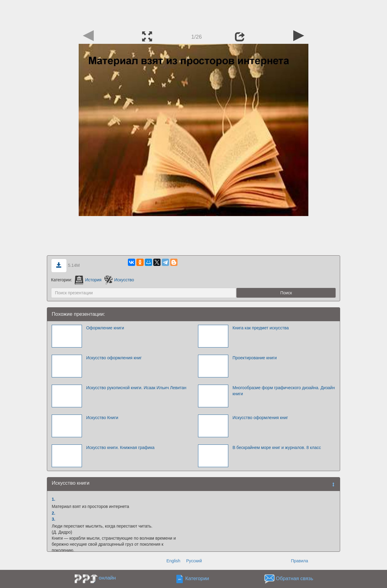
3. (53, 519)
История (88, 279)
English (173, 560)
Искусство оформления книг (114, 357)
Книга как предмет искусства (261, 327)
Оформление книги (105, 327)
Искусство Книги (102, 417)
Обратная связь (294, 579)
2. (53, 513)
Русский (194, 560)
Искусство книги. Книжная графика (120, 447)
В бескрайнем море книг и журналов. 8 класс (277, 447)
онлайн (107, 578)
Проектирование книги (255, 357)
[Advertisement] (193, 13)
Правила (299, 560)
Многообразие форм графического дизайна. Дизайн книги (284, 390)
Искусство (119, 279)
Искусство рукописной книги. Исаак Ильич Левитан (136, 387)
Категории (197, 579)
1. (53, 499)
